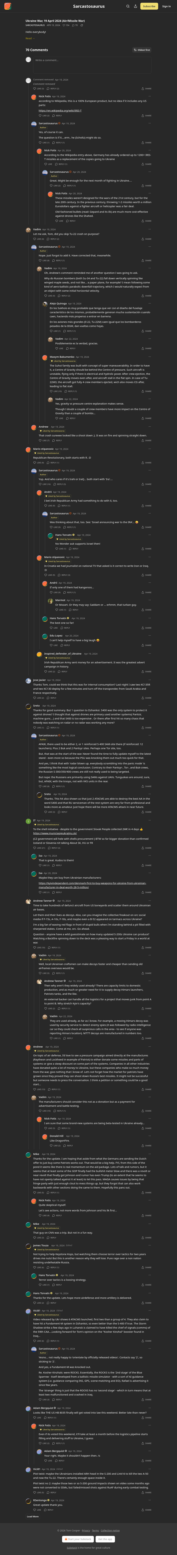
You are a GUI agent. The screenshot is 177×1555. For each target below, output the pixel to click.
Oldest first (142, 49)
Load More (33, 1516)
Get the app (105, 1539)
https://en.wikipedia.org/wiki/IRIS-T (60, 110)
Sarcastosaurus (35, 25)
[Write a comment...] (92, 65)
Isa (40, 855)
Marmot (60, 600)
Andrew (43, 426)
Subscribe (149, 6)
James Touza (41, 1245)
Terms (95, 1530)
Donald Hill (56, 1136)
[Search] (127, 6)
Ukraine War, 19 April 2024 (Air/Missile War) (55, 21)
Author (43, 127)
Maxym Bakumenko (62, 356)
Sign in (166, 6)
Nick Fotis (45, 96)
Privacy (86, 1530)
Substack (72, 1547)
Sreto (36, 705)
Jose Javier (39, 680)
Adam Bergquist (43, 1408)
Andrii (48, 491)
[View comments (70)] (75, 25)
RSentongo (40, 1500)
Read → (30, 38)
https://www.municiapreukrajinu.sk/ (55, 833)
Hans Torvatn (63, 535)
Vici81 (36, 1310)
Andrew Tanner (42, 900)
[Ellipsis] (149, 96)
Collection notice (110, 1530)
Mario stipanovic (43, 448)
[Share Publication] (135, 6)
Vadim (37, 229)
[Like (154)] (66, 25)
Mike (36, 1154)
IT (34, 820)
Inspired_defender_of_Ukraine (62, 653)
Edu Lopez (56, 635)
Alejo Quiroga (58, 303)
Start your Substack (77, 1539)
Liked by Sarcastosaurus (63, 361)
